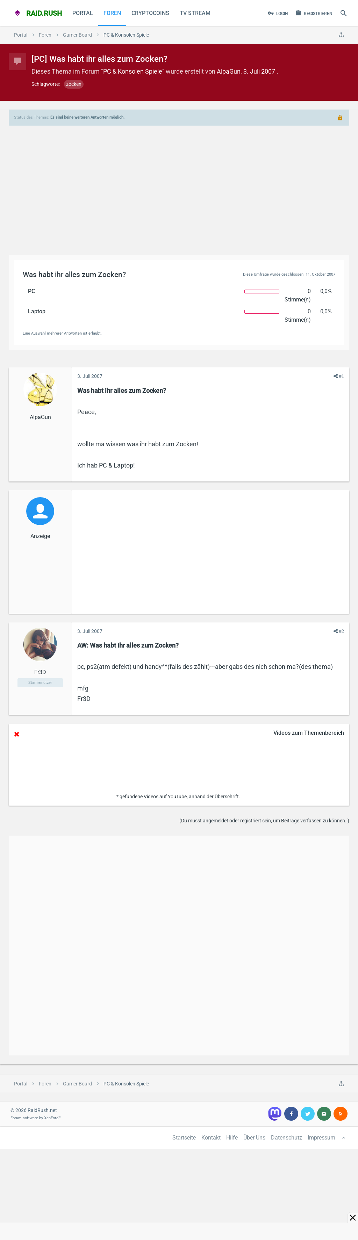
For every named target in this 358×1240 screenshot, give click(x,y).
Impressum (321, 1137)
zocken (73, 84)
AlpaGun (229, 71)
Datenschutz (286, 1137)
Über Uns (254, 1137)
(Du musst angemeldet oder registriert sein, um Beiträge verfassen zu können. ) (264, 820)
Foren (112, 13)
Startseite (184, 1137)
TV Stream (195, 13)
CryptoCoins (150, 13)
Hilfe (232, 1137)
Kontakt (211, 1137)
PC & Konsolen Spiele (132, 71)
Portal (82, 13)
